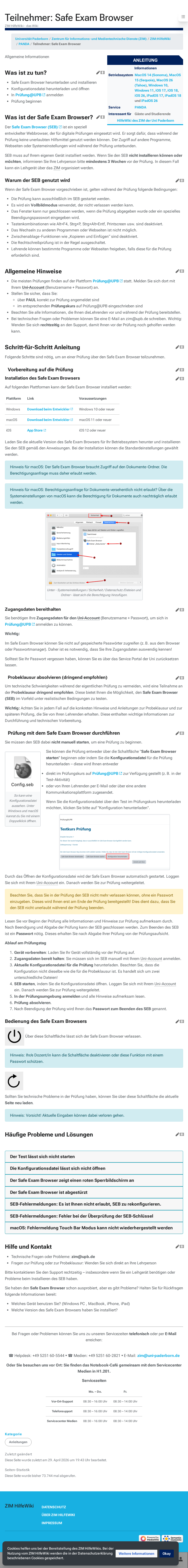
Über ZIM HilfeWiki (58, 1515)
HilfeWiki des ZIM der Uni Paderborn (145, 120)
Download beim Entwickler (48, 409)
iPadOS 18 (173, 95)
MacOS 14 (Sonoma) (151, 75)
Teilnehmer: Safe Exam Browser (57, 44)
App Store (35, 430)
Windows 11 (144, 90)
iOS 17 (160, 90)
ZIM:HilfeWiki (160, 39)
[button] (136, 1553)
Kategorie (13, 1434)
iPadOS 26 (149, 101)
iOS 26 (140, 95)
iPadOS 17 (155, 95)
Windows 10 (157, 85)
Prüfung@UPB (28, 95)
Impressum (52, 1523)
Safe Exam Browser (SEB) (35, 127)
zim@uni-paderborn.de (158, 1355)
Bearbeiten (97, 71)
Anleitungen (18, 1442)
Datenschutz (54, 1507)
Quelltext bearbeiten (101, 71)
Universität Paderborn (31, 39)
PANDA (24, 44)
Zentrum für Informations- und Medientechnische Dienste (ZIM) (99, 39)
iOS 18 (172, 90)
